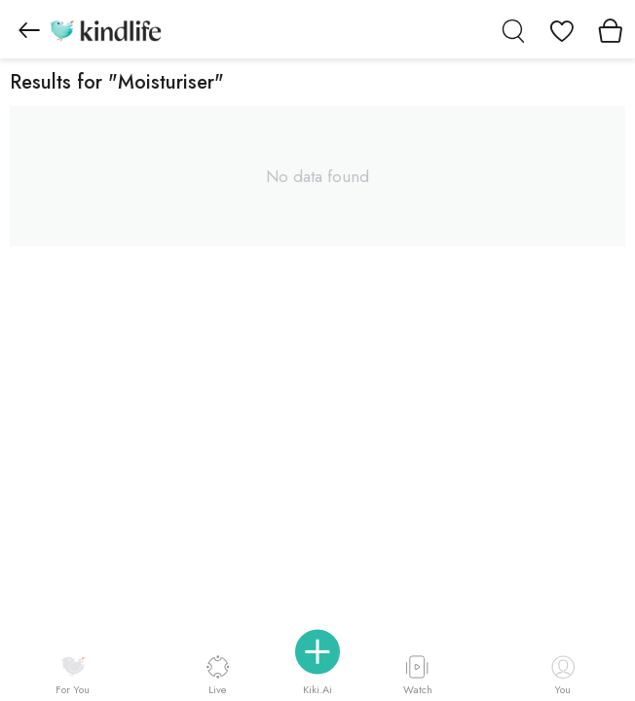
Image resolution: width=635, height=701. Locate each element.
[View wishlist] (562, 29)
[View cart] (610, 29)
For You (73, 676)
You (563, 676)
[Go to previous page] (29, 29)
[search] (513, 29)
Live (217, 675)
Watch (417, 675)
